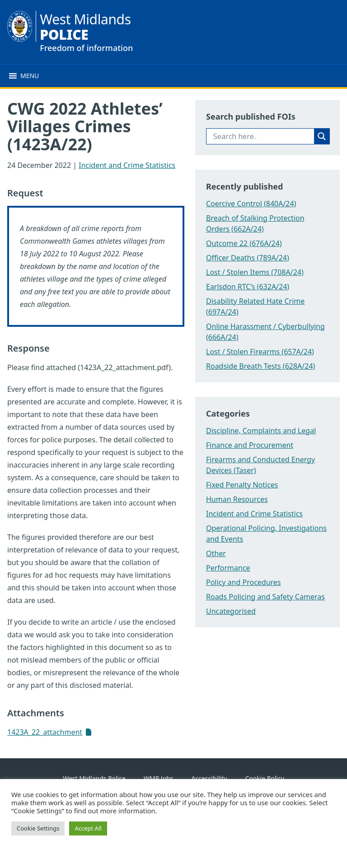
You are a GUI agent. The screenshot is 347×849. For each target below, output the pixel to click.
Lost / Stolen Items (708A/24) (255, 272)
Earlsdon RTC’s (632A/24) (247, 287)
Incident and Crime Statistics (127, 165)
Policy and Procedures (243, 582)
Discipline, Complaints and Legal (261, 431)
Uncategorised (231, 611)
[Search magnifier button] (321, 136)
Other (216, 553)
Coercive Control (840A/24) (251, 204)
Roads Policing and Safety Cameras (265, 597)
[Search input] (262, 136)
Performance (228, 568)
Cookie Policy (264, 778)
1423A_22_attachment (44, 732)
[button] (29, 76)
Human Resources (237, 499)
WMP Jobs (158, 778)
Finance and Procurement (249, 445)
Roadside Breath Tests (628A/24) (260, 366)
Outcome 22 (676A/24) (244, 243)
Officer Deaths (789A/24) (247, 258)
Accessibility (209, 778)
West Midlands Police (94, 778)
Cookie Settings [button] (38, 828)
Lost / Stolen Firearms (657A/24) (260, 352)
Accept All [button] (88, 828)
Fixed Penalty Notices (242, 485)
